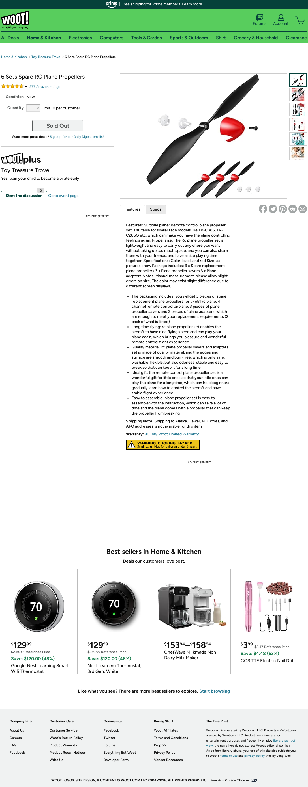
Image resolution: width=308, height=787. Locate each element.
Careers (16, 738)
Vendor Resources (168, 760)
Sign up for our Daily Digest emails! (77, 137)
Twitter (109, 738)
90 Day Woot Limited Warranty (172, 434)
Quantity (15, 107)
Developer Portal (116, 760)
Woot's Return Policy (66, 738)
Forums (259, 20)
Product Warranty (63, 745)
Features (132, 209)
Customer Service (64, 730)
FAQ (13, 745)
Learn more (192, 4)
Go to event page (63, 195)
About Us (17, 730)
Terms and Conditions (171, 738)
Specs (155, 209)
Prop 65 (160, 745)
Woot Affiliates (166, 730)
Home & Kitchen (14, 57)
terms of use (229, 756)
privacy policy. (254, 756)
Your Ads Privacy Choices (230, 780)
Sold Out (57, 125)
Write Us (56, 760)
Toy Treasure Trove (45, 57)
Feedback (17, 753)
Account (280, 20)
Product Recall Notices (68, 753)
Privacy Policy (164, 753)
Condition (15, 96)
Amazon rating (44, 87)
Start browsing (214, 691)
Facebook (111, 730)
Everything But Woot (120, 753)
